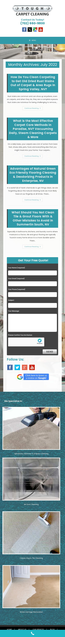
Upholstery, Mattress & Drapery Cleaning (31, 453)
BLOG (52, 629)
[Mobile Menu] (32, 40)
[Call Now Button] (32, 633)
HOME (9, 629)
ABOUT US (22, 629)
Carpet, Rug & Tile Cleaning (31, 558)
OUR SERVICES (38, 629)
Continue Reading (33, 108)
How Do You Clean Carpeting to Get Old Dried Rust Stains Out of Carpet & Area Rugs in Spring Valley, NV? (33, 83)
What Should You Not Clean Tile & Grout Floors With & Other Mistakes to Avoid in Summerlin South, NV (33, 218)
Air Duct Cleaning (31, 504)
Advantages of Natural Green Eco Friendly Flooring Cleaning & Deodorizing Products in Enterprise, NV (33, 175)
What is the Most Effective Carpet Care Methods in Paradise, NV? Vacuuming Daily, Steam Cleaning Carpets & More (33, 129)
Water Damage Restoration (31, 612)
